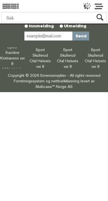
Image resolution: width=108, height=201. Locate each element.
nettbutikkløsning (65, 81)
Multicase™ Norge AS (54, 86)
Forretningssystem (29, 81)
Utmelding (75, 26)
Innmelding (41, 26)
